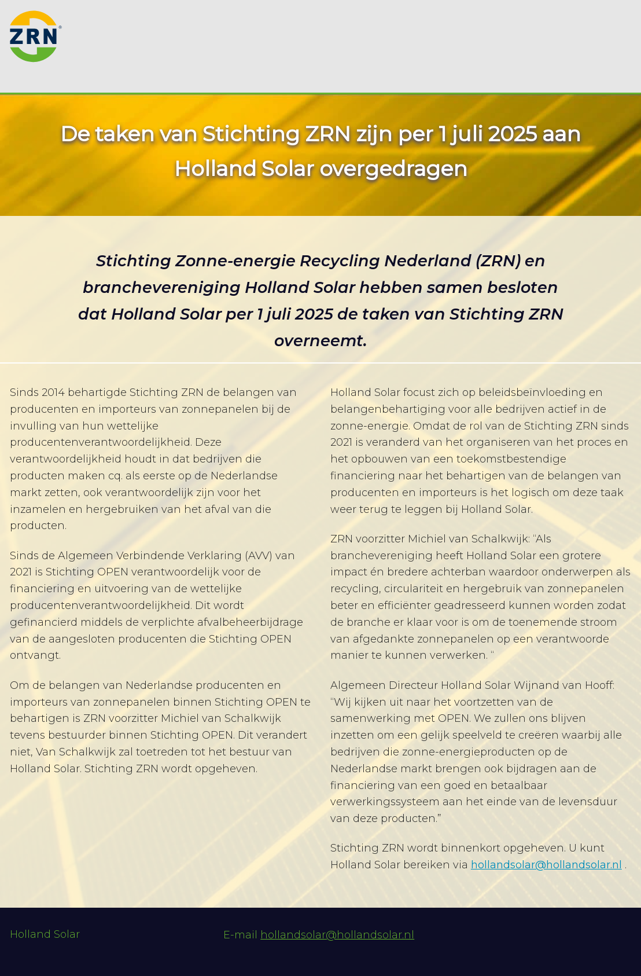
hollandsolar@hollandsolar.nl (546, 864)
